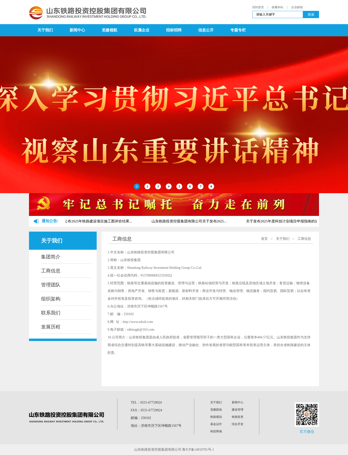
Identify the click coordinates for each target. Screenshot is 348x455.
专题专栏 (238, 30)
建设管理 (237, 409)
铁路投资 (237, 417)
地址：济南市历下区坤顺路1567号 (156, 425)
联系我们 (50, 312)
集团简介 (50, 256)
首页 (264, 239)
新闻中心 (77, 30)
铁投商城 (216, 431)
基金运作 (216, 424)
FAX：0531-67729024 (146, 410)
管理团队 (50, 284)
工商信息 (50, 270)
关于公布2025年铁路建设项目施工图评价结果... (94, 221)
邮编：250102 (141, 418)
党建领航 (109, 30)
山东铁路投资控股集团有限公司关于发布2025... (189, 221)
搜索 (311, 14)
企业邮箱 (297, 7)
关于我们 (45, 30)
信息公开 (206, 30)
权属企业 (141, 30)
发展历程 (50, 326)
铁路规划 (216, 417)
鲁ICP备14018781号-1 (198, 449)
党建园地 (216, 409)
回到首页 (258, 7)
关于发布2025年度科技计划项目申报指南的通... (284, 221)
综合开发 (237, 424)
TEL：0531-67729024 (146, 402)
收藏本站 (277, 7)
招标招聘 (173, 30)
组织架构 (50, 298)
